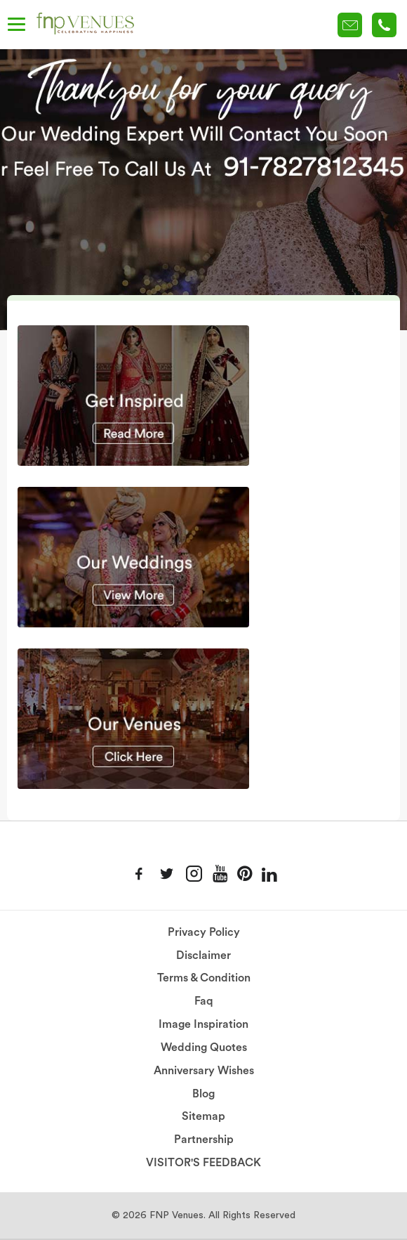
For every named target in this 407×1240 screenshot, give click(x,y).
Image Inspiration (203, 1024)
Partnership (204, 1139)
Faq (203, 1001)
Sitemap (203, 1116)
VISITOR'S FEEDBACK (203, 1162)
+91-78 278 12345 (384, 25)
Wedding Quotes (204, 1047)
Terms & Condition (204, 978)
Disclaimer (203, 955)
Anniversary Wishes (204, 1070)
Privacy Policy (204, 932)
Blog (203, 1093)
